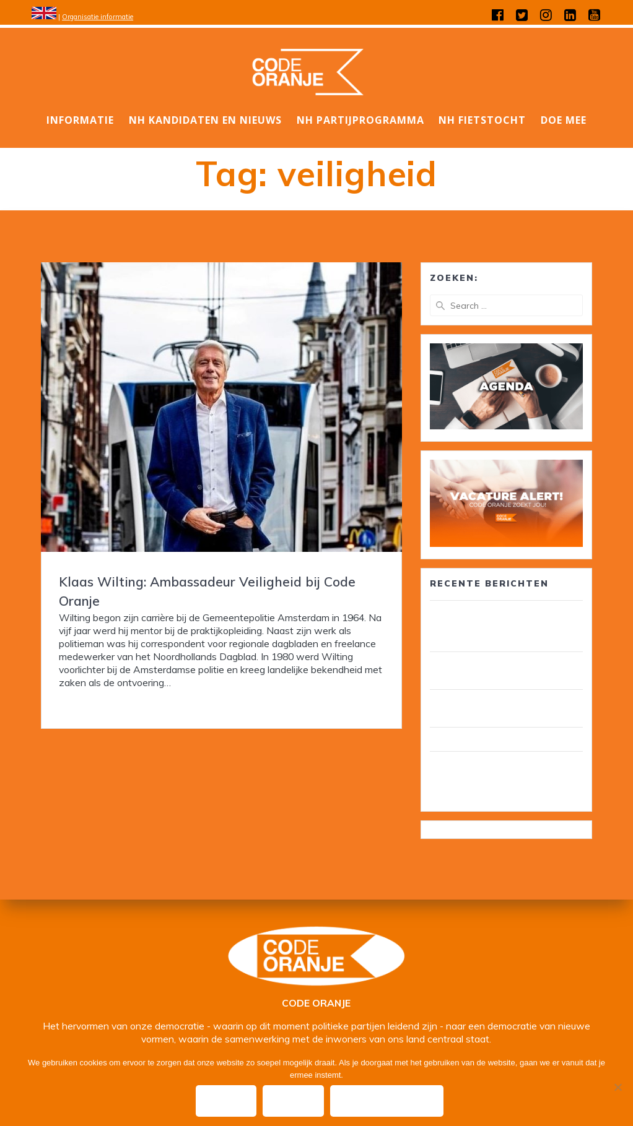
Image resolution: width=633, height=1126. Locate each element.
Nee (293, 1100)
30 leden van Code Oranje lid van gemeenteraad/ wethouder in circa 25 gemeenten (506, 626)
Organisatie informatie (97, 16)
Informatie (80, 120)
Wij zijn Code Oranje (477, 739)
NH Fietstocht (482, 120)
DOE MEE (564, 120)
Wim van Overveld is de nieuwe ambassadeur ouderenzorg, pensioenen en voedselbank (499, 777)
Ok (226, 1100)
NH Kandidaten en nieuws (205, 120)
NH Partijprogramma (360, 120)
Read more (83, 704)
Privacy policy (387, 1100)
